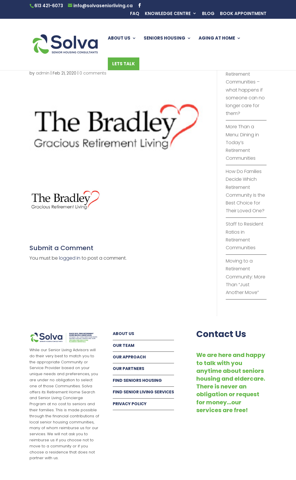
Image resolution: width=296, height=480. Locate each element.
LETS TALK (123, 64)
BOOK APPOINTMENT (243, 13)
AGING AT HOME (217, 38)
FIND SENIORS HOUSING (137, 380)
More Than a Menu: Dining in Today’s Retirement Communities (242, 142)
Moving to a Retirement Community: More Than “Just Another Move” (245, 277)
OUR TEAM (123, 345)
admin (42, 73)
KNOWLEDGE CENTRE (168, 13)
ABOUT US (119, 38)
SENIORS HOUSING (164, 38)
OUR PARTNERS (128, 368)
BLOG (208, 13)
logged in (69, 258)
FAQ (134, 13)
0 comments (92, 73)
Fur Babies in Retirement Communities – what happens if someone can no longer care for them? (245, 90)
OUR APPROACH (129, 357)
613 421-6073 (48, 6)
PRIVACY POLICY (130, 404)
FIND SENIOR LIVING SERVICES (143, 392)
